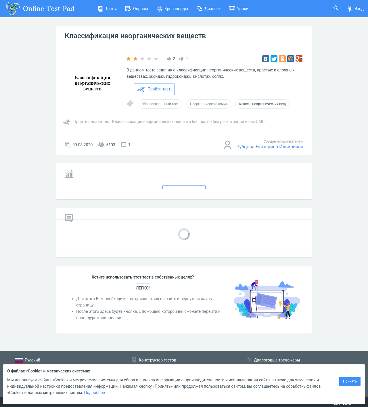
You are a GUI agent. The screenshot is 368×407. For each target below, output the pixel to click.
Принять (350, 381)
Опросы (136, 9)
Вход (355, 9)
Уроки (238, 9)
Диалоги (209, 9)
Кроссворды (172, 9)
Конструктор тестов (157, 360)
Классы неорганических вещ (262, 104)
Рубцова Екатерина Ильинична (269, 146)
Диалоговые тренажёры (277, 360)
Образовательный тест (160, 104)
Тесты (107, 9)
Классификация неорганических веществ (135, 36)
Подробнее (94, 392)
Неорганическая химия (209, 104)
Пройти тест (153, 89)
